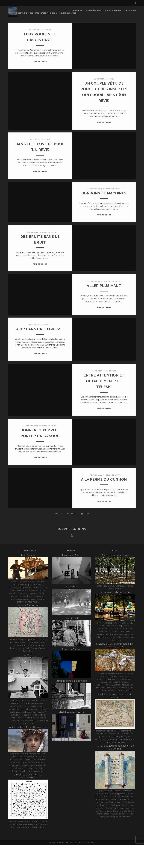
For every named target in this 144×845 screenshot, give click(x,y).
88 (68, 514)
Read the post (40, 62)
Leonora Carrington (27, 605)
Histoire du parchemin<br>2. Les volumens (115, 747)
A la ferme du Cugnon (104, 479)
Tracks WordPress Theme (62, 842)
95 (82, 514)
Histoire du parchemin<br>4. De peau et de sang (115, 645)
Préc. (57, 514)
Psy (112, 79)
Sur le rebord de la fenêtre (71, 680)
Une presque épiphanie (115, 555)
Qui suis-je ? (77, 10)
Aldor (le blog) (94, 10)
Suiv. (87, 514)
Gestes (112, 371)
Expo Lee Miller (71, 555)
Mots (48, 30)
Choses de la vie (112, 189)
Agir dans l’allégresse (40, 329)
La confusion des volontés (115, 592)
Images (117, 10)
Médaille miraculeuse (71, 712)
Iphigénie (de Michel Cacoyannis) (28, 727)
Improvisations (72, 529)
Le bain (28, 654)
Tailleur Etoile (71, 617)
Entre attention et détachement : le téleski (104, 381)
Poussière (71, 586)
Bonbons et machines (104, 193)
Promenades (130, 10)
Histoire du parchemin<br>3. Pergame (115, 695)
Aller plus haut (104, 286)
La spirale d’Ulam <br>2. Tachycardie (28, 776)
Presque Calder (71, 649)
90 (75, 514)
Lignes (108, 10)
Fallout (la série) (28, 555)
